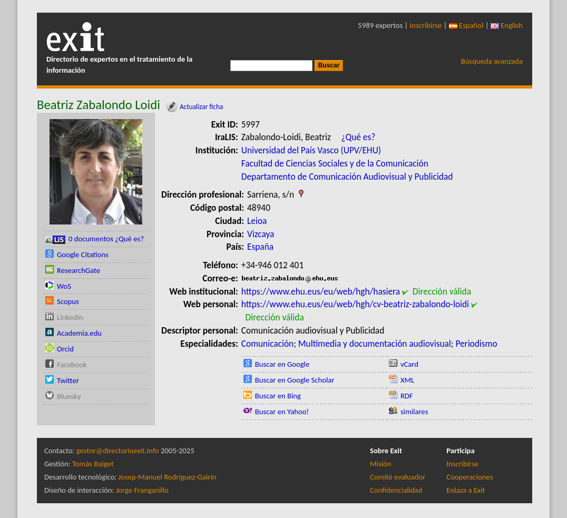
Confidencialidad (396, 490)
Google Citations (83, 254)
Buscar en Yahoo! (282, 411)
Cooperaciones (469, 477)
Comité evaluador (397, 477)
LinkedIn (70, 317)
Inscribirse (426, 25)
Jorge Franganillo (142, 490)
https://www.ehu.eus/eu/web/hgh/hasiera (320, 291)
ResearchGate (78, 270)
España (260, 246)
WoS (64, 286)
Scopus (68, 301)
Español (466, 25)
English (507, 25)
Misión (380, 463)
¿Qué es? (358, 137)
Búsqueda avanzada (492, 61)
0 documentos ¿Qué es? (94, 239)
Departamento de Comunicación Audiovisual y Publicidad (347, 176)
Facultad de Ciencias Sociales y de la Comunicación (334, 163)
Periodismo (476, 343)
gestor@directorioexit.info (117, 450)
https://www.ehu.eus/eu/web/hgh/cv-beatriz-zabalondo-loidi (355, 304)
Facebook (72, 364)
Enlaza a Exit (465, 490)
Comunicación (267, 343)
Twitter (68, 380)
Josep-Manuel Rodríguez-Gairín (168, 477)
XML (407, 380)
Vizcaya (260, 234)
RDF (406, 395)
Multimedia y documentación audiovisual (374, 343)
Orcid (65, 349)
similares (414, 411)
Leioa (257, 221)
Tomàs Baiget (93, 463)
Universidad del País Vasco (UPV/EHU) (311, 150)
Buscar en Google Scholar (295, 380)
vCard (409, 364)
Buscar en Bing (278, 395)
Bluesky (69, 396)
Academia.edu (79, 333)
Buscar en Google (282, 364)
